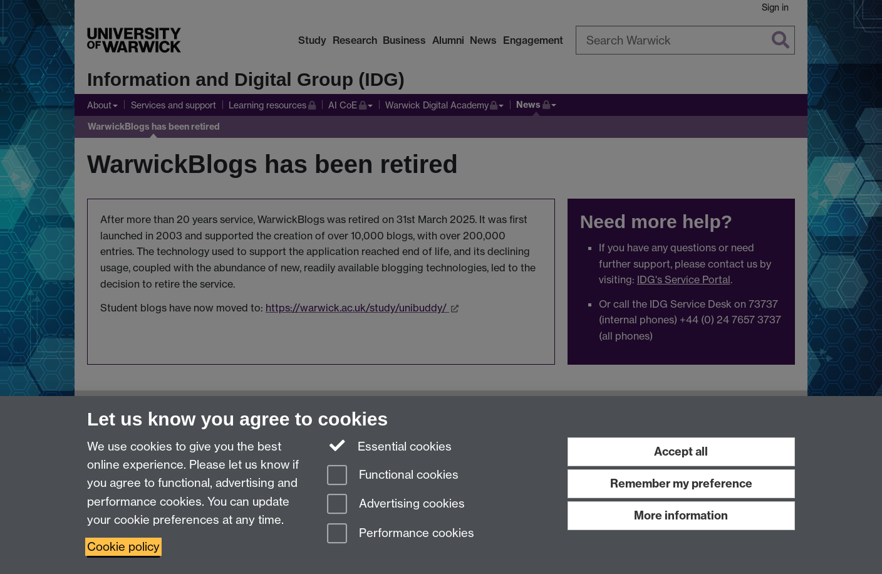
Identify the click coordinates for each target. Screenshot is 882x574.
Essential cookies (389, 445)
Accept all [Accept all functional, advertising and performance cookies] (681, 451)
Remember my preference (681, 483)
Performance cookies (400, 534)
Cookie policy (123, 547)
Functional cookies (393, 476)
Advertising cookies (396, 504)
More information (681, 515)
